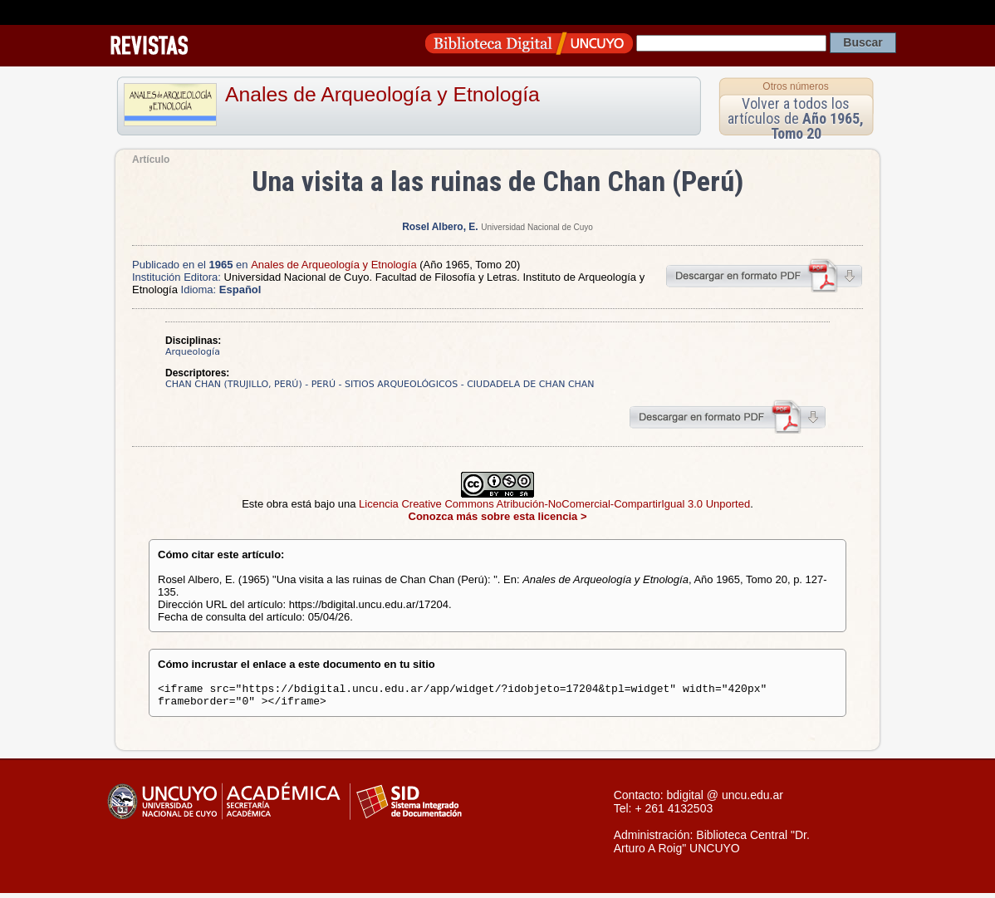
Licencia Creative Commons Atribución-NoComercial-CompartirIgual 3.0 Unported (554, 504)
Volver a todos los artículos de (796, 118)
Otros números (795, 86)
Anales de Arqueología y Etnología (382, 94)
